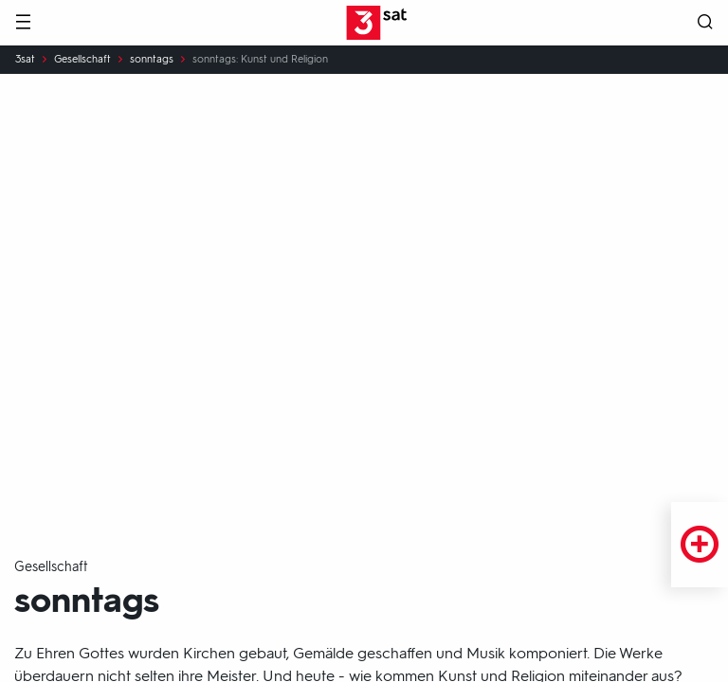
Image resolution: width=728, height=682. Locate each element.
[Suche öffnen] (705, 23)
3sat (25, 59)
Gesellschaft (82, 59)
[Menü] (23, 23)
